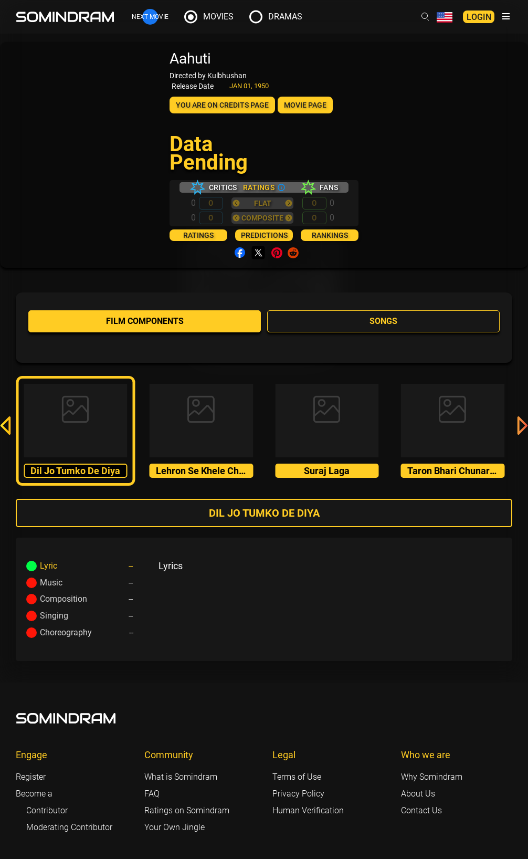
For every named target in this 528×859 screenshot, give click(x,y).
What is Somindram (180, 777)
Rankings (330, 235)
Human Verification (308, 810)
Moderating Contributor (69, 827)
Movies (218, 17)
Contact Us (421, 810)
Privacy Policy (298, 794)
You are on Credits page (222, 105)
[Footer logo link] (66, 718)
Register (31, 777)
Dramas (285, 17)
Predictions (264, 235)
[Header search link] (425, 17)
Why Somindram (431, 777)
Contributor (47, 810)
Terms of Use (296, 777)
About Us (418, 794)
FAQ (152, 794)
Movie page (305, 105)
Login (479, 17)
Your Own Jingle (174, 827)
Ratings (198, 235)
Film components (145, 321)
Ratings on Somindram (186, 810)
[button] (5, 427)
